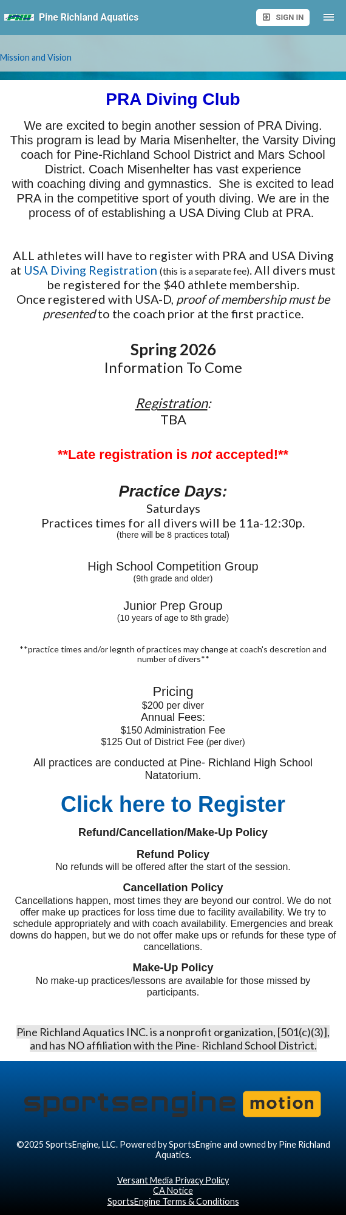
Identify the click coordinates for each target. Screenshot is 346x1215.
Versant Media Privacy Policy (173, 1180)
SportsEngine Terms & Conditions (173, 1201)
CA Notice (173, 1190)
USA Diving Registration (90, 270)
